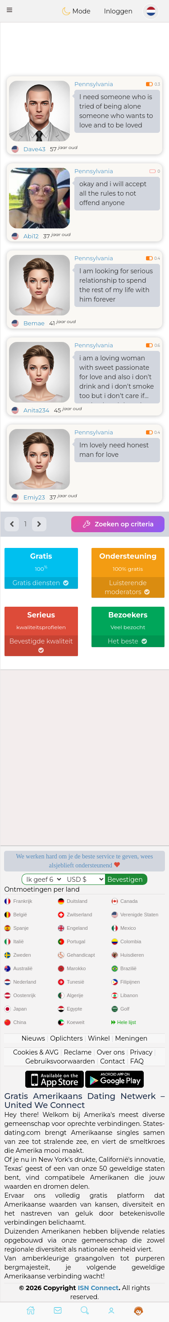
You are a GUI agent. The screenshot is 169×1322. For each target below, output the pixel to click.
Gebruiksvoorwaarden (60, 1061)
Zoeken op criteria (118, 524)
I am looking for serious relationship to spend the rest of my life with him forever (116, 285)
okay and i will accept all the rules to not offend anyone (112, 193)
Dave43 (34, 149)
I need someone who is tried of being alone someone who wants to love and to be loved (116, 111)
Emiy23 (34, 497)
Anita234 (36, 410)
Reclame (78, 1052)
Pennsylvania (93, 84)
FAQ (137, 1061)
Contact (112, 1061)
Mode (76, 11)
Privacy (141, 1052)
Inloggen (118, 11)
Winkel (99, 1038)
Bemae (34, 323)
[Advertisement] (84, 47)
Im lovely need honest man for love (114, 450)
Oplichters (66, 1038)
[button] (9, 10)
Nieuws (33, 1038)
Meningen (131, 1038)
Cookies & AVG (36, 1052)
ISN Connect (98, 1288)
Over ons (111, 1052)
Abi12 (31, 236)
